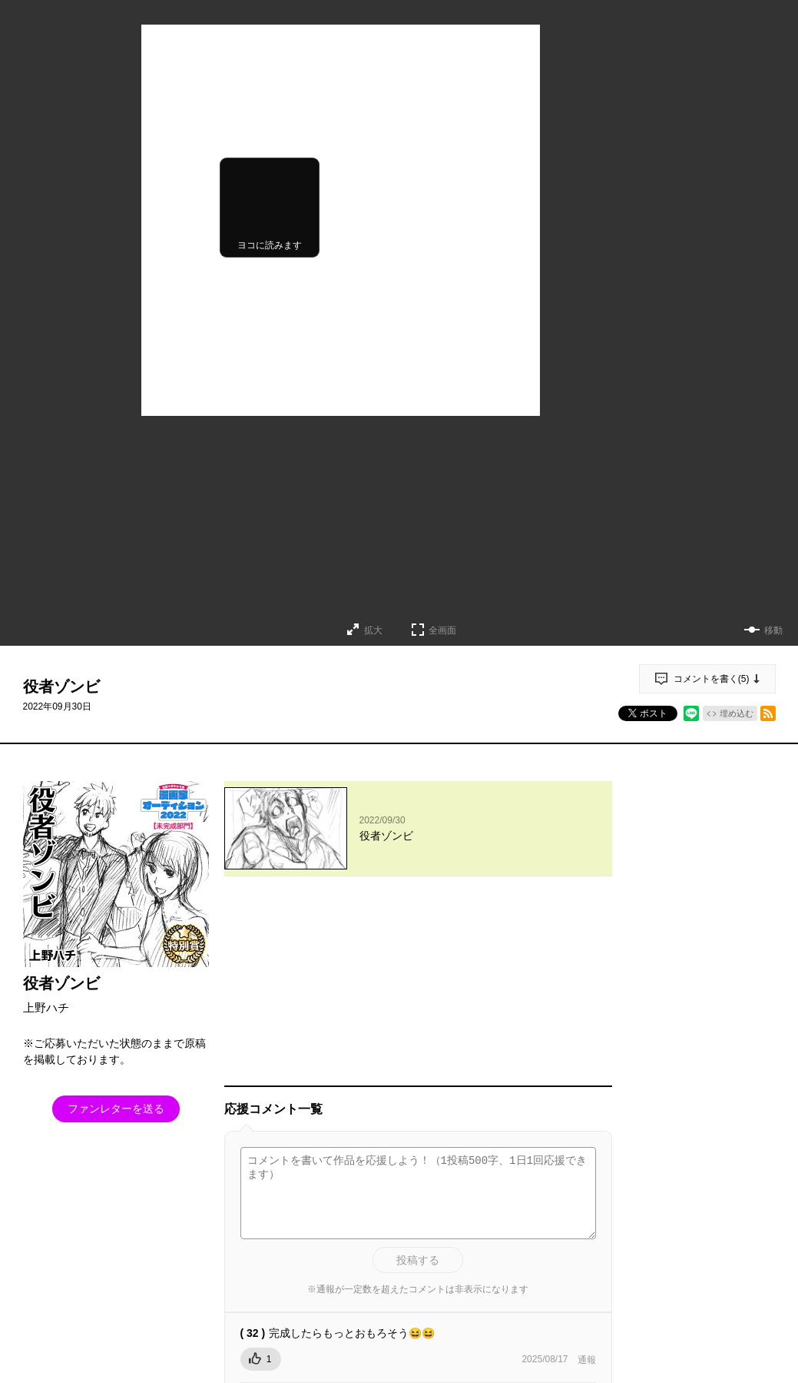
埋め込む (736, 713)
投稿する (417, 1081)
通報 (587, 1180)
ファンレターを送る (116, 1108)
